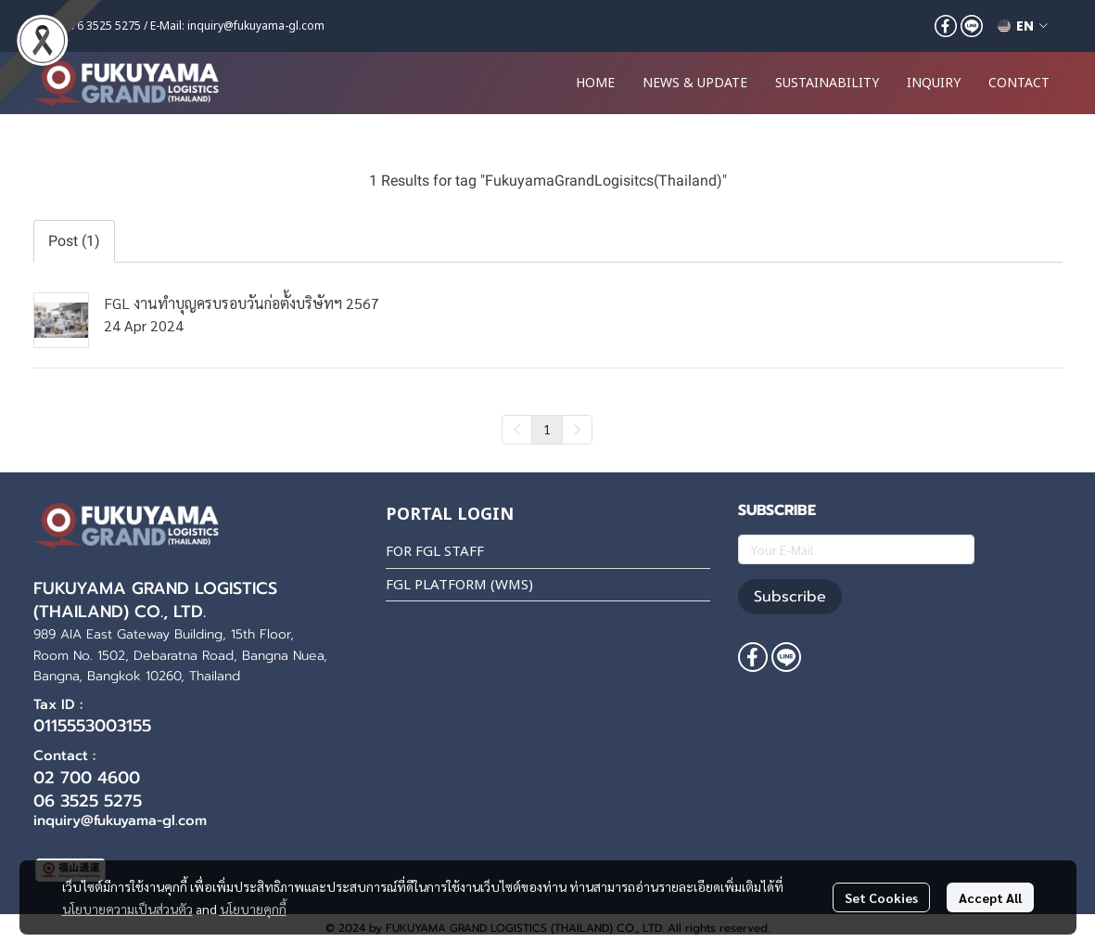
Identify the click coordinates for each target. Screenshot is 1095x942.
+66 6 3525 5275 (98, 26)
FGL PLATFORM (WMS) (459, 585)
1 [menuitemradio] (547, 428)
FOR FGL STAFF (435, 551)
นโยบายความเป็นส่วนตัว (127, 908)
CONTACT (1019, 83)
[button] (1023, 26)
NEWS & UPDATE (695, 83)
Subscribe (790, 597)
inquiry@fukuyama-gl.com (256, 26)
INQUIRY (934, 83)
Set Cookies (881, 897)
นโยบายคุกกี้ (253, 908)
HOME (595, 83)
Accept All (990, 897)
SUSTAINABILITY (827, 83)
